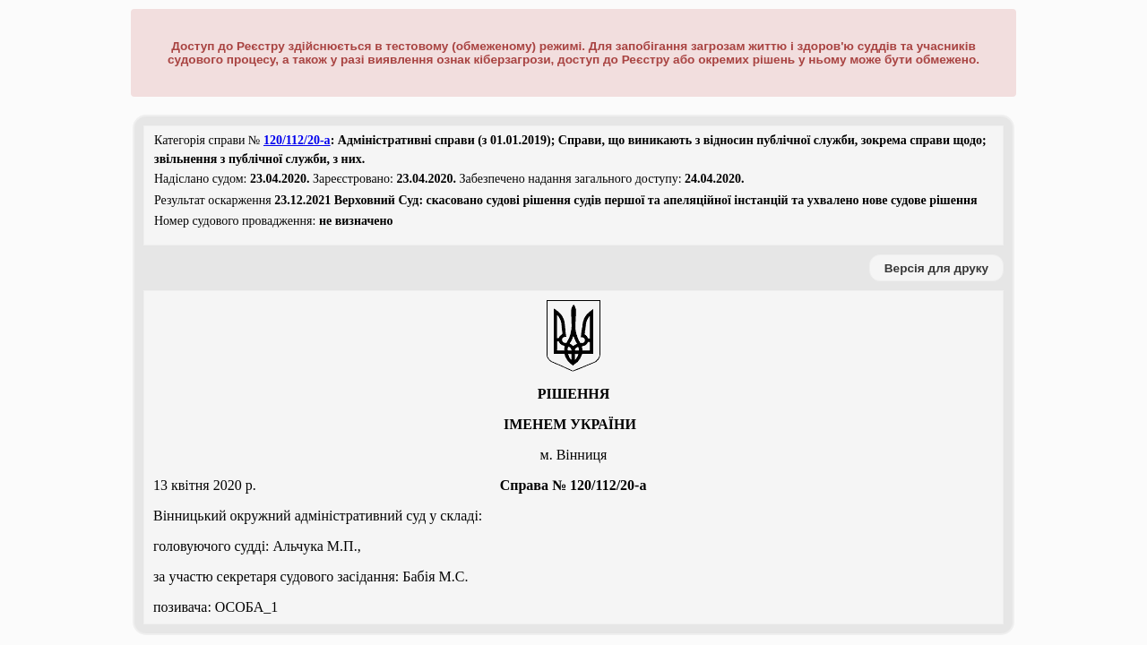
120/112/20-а (297, 140)
